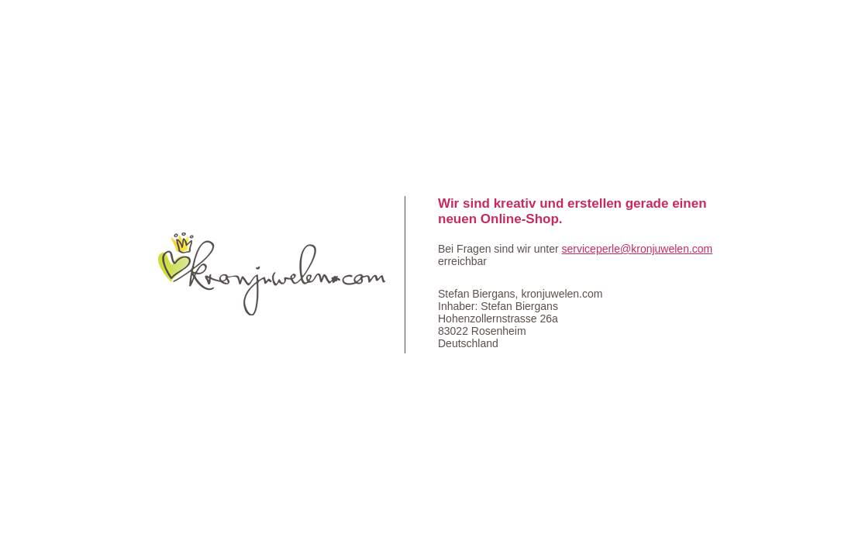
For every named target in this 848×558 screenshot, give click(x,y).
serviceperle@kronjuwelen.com (637, 249)
